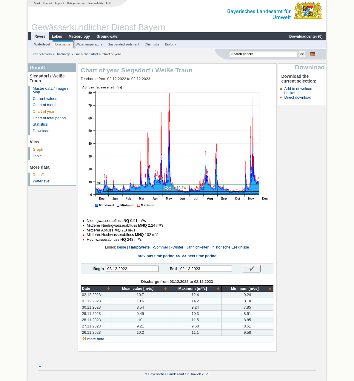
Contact (47, 2)
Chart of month (45, 105)
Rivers (39, 36)
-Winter (177, 247)
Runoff (38, 175)
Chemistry (151, 44)
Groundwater (107, 36)
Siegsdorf (91, 54)
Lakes (57, 36)
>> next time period (199, 256)
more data (95, 339)
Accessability (95, 2)
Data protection (76, 2)
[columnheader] (96, 289)
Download (41, 131)
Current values (45, 99)
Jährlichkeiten (198, 247)
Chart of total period (49, 118)
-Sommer (160, 247)
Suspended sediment (123, 44)
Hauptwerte (139, 247)
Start (37, 2)
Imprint (59, 2)
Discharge (62, 44)
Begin (98, 269)
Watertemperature (89, 44)
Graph (38, 149)
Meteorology (79, 36)
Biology (170, 44)
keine (121, 247)
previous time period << (159, 256)
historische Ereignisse (231, 247)
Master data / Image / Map (50, 90)
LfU (108, 2)
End (173, 269)
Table (37, 156)
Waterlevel (42, 44)
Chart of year (44, 111)
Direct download (297, 97)
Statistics (40, 124)
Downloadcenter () (305, 36)
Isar (77, 54)
